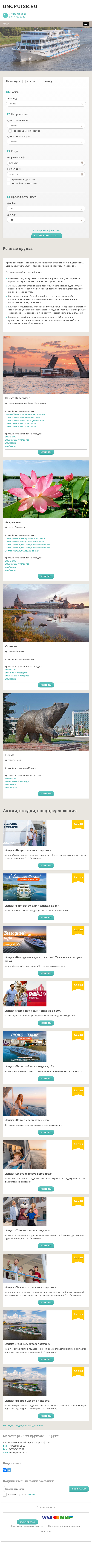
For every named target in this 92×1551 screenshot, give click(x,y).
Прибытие (12, 168)
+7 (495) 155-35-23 (17, 14)
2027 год (47, 81)
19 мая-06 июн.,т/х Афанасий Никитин (25, 538)
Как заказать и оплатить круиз (27, 1525)
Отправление (14, 157)
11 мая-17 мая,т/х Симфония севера (23, 417)
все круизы (46, 452)
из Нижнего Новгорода (17, 439)
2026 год (31, 81)
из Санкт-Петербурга (16, 672)
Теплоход (11, 98)
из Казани (10, 442)
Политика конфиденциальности (64, 1525)
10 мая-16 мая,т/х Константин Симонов (25, 414)
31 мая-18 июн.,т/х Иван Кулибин (22, 550)
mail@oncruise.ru (18, 1452)
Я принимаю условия (21, 1494)
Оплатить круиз (27, 1522)
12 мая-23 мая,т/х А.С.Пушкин (20, 423)
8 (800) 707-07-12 (17, 16)
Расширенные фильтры (46, 230)
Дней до (11, 214)
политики (31, 1494)
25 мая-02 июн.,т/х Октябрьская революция (27, 547)
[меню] (86, 24)
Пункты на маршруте (18, 136)
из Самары (11, 446)
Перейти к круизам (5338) (46, 235)
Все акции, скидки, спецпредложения (23, 1425)
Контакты (46, 1531)
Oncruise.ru (20, 6)
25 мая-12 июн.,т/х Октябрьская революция (27, 544)
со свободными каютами (24, 183)
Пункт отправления (17, 120)
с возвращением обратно (27, 130)
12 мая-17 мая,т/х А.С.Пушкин (20, 426)
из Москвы (10, 436)
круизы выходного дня (23, 179)
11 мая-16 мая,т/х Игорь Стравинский (24, 420)
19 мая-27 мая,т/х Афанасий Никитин (24, 541)
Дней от (11, 203)
